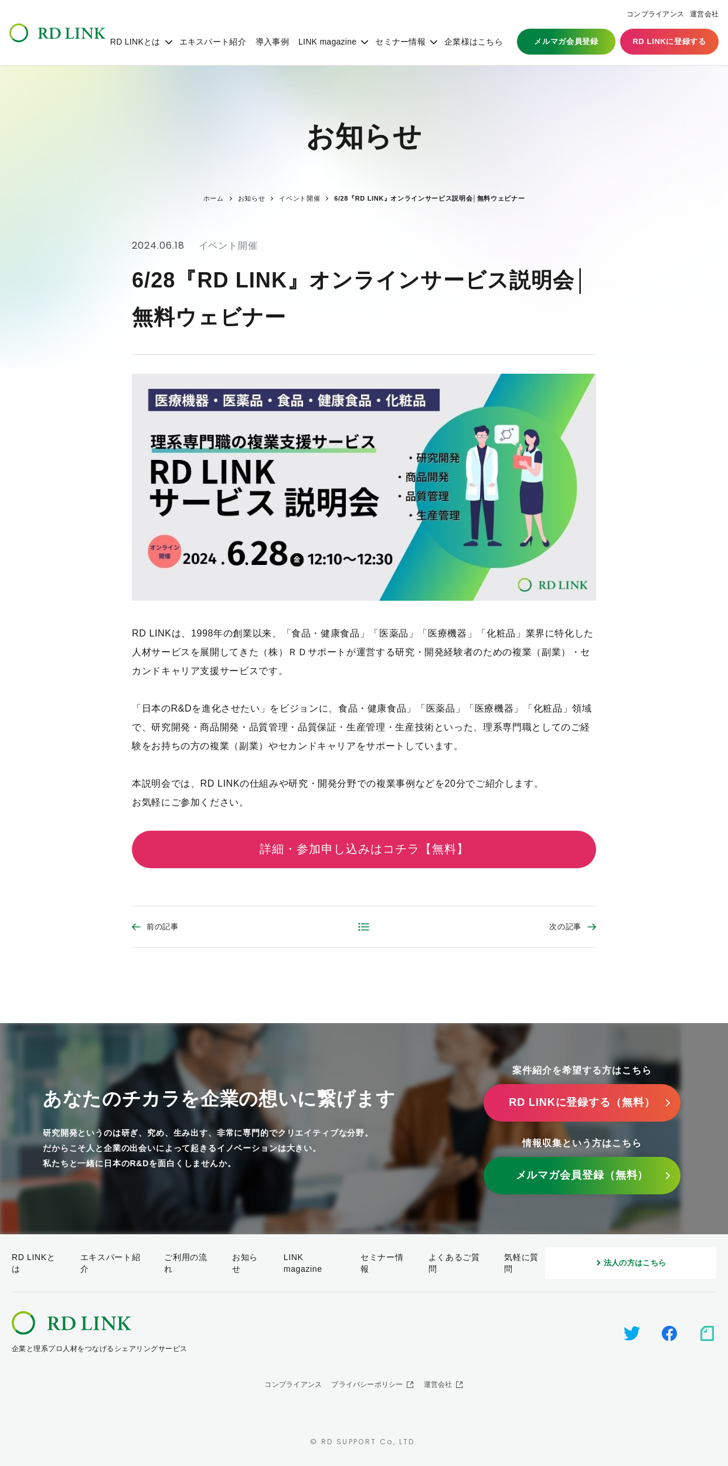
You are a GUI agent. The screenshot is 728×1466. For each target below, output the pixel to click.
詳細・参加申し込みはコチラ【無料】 (364, 848)
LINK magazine (327, 41)
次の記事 (565, 926)
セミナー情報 (400, 41)
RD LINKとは (135, 41)
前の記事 (163, 926)
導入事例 (272, 41)
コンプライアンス (655, 14)
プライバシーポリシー (367, 1384)
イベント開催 (228, 245)
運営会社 (704, 14)
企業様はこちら (473, 41)
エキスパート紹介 (212, 41)
